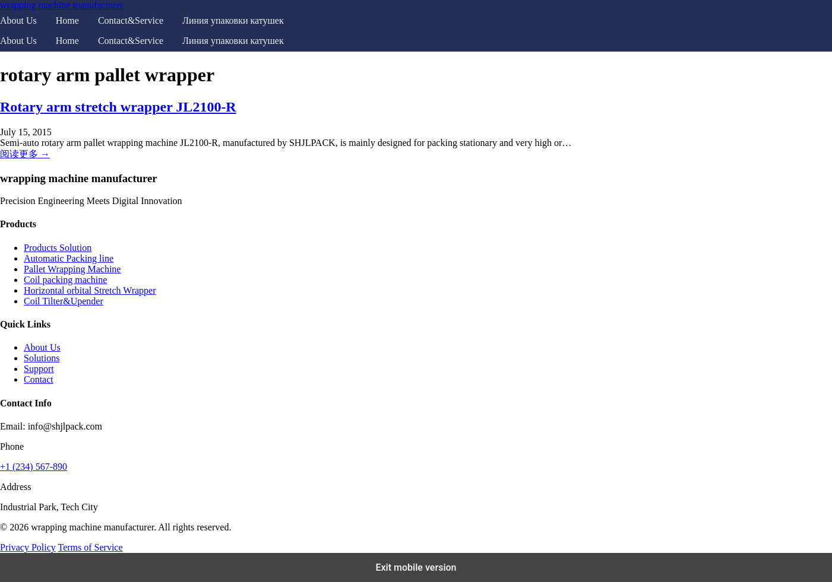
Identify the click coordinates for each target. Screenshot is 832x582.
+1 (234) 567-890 (33, 467)
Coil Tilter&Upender (63, 301)
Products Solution (57, 248)
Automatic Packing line (68, 258)
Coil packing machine (65, 280)
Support (39, 369)
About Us (18, 20)
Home (67, 20)
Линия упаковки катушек (233, 20)
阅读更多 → (25, 154)
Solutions (41, 358)
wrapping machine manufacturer (62, 5)
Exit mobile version (415, 567)
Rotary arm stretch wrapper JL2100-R (118, 107)
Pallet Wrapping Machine (72, 269)
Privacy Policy (28, 547)
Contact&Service (130, 20)
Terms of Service (90, 547)
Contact (38, 379)
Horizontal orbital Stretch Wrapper (90, 290)
